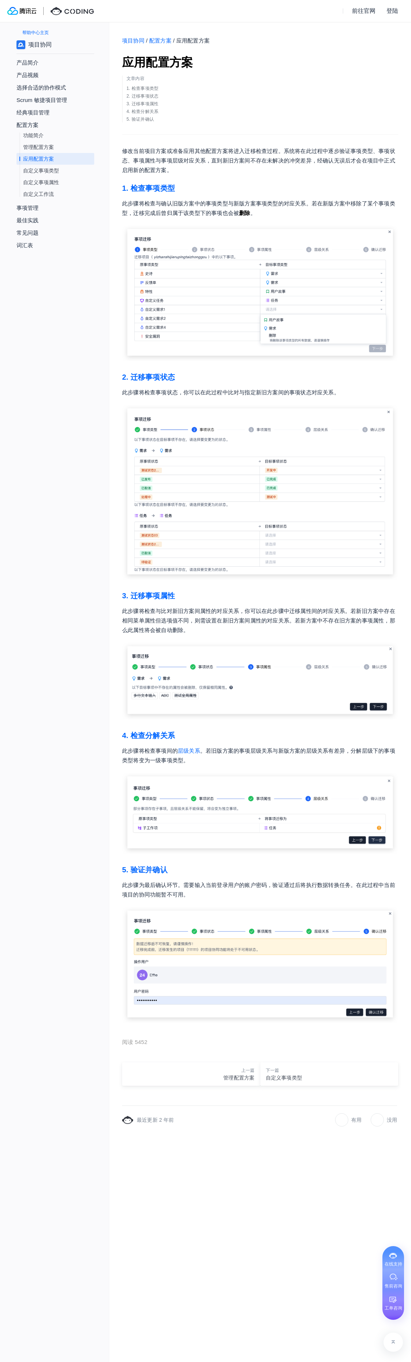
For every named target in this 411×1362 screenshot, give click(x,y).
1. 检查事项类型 (148, 188)
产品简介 (27, 62)
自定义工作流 (38, 194)
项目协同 (133, 40)
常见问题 (27, 233)
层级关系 (189, 751)
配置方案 (160, 40)
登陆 (392, 11)
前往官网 (363, 11)
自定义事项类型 (41, 171)
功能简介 (33, 135)
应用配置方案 (38, 159)
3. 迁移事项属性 (148, 596)
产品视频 (27, 75)
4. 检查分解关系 (148, 735)
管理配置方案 (38, 147)
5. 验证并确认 (145, 870)
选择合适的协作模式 (41, 87)
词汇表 (24, 245)
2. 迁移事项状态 (148, 377)
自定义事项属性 (41, 182)
